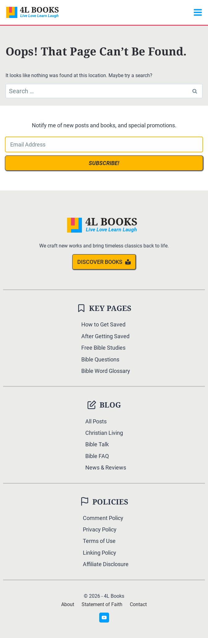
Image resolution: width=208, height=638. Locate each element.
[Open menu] (197, 12)
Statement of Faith (102, 604)
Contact (138, 604)
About (67, 604)
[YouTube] (104, 618)
